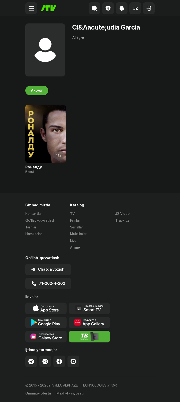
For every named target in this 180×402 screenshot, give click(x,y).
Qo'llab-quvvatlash (40, 220)
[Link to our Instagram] (45, 361)
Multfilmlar (78, 234)
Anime (75, 247)
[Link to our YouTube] (73, 361)
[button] (135, 8)
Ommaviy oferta (38, 393)
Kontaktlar (33, 214)
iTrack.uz (122, 220)
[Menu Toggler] (31, 8)
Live (73, 241)
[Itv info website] (89, 336)
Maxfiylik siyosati (69, 393)
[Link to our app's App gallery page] (89, 322)
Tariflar (31, 227)
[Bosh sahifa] (48, 8)
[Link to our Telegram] (31, 361)
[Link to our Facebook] (59, 361)
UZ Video (122, 214)
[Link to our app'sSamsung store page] (46, 336)
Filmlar (75, 220)
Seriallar (76, 227)
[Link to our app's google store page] (46, 322)
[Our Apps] (89, 308)
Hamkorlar (33, 234)
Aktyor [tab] (36, 90)
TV (72, 214)
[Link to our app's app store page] (46, 308)
